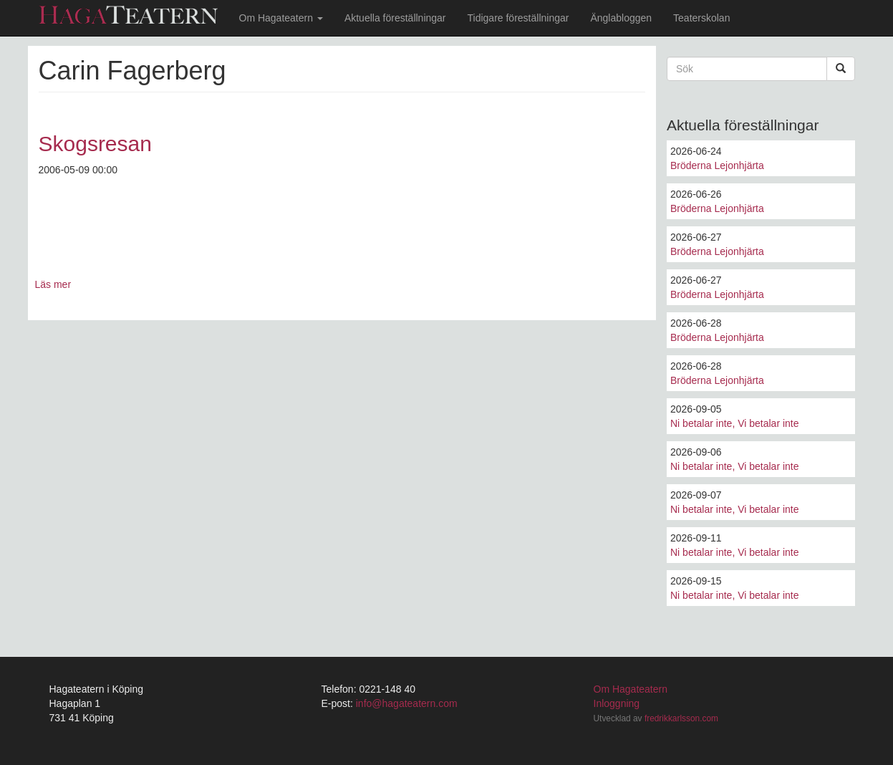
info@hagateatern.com (407, 703)
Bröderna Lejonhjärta (717, 165)
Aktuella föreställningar (395, 18)
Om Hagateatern (281, 18)
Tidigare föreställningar (518, 18)
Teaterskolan (701, 18)
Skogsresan (95, 143)
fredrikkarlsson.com (681, 718)
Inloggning (617, 703)
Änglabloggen (621, 18)
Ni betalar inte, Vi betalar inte (734, 423)
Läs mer (53, 284)
